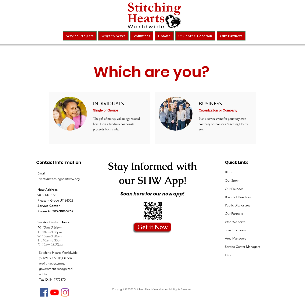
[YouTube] (54, 292)
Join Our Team (235, 230)
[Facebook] (44, 292)
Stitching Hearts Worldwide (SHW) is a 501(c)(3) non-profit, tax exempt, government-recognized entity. (58, 263)
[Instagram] (65, 292)
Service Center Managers (242, 247)
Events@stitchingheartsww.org (58, 179)
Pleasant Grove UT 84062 (55, 200)
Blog (228, 172)
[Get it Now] (152, 227)
